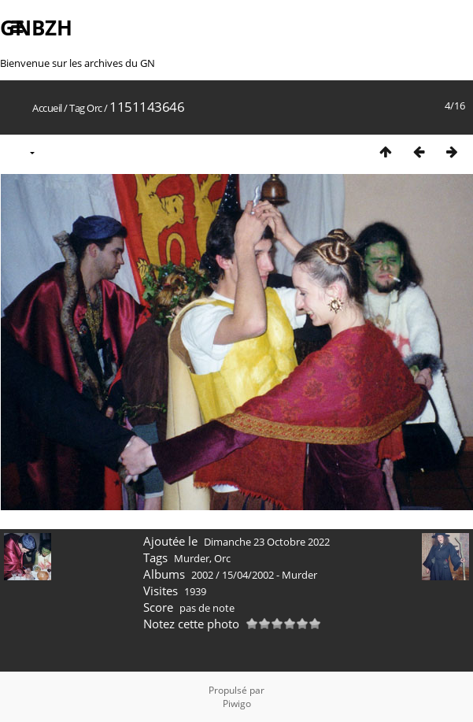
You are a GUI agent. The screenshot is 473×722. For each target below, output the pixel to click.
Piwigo (237, 703)
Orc (94, 108)
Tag (77, 108)
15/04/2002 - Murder (269, 575)
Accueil (47, 108)
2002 (202, 575)
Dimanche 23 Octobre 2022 (267, 542)
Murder (191, 558)
